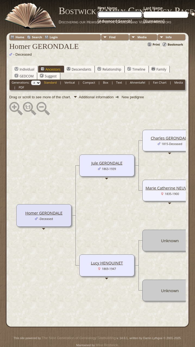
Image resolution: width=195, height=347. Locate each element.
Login (54, 37)
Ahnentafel (137, 82)
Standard (50, 82)
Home (19, 37)
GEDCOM (24, 76)
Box (105, 82)
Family (159, 69)
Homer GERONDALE (43, 213)
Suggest (48, 76)
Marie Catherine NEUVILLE (170, 188)
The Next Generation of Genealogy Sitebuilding (79, 338)
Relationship (109, 69)
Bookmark (175, 44)
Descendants (79, 69)
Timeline (136, 69)
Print (156, 44)
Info (169, 37)
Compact (89, 82)
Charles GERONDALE (170, 138)
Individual (24, 69)
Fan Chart (159, 82)
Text (119, 82)
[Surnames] (153, 21)
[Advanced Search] (115, 21)
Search (37, 37)
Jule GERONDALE (106, 163)
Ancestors (51, 69)
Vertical (70, 82)
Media (142, 37)
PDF (21, 87)
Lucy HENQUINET (107, 263)
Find (112, 37)
